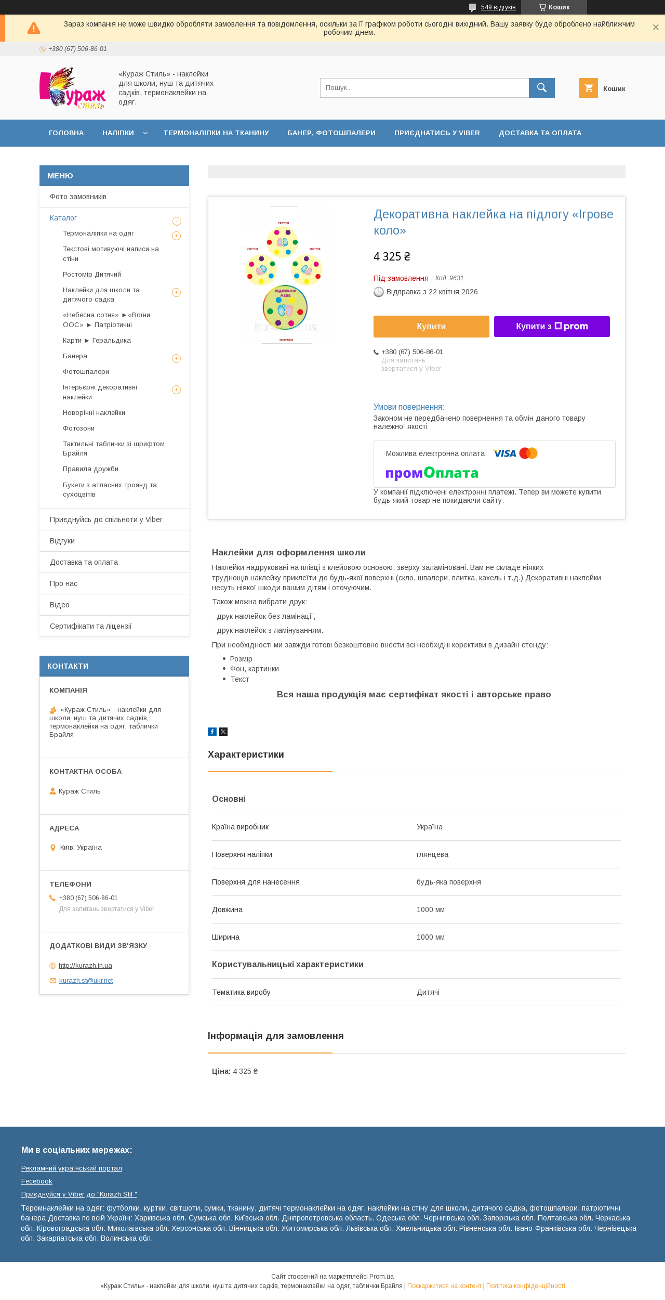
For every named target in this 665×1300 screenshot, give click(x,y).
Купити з (552, 326)
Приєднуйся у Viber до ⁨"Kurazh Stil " (79, 1194)
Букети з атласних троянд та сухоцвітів (110, 489)
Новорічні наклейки (94, 413)
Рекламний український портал (71, 1168)
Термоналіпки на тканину (216, 133)
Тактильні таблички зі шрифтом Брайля (114, 448)
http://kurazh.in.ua (85, 965)
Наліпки (118, 133)
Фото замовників (78, 196)
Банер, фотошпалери (331, 133)
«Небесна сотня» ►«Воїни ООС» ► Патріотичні (106, 319)
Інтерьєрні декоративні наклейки (100, 391)
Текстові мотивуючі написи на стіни (111, 253)
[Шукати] (542, 88)
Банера (75, 356)
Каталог (63, 218)
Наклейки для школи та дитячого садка (101, 294)
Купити (431, 326)
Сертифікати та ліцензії (91, 626)
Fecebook (36, 1181)
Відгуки (62, 541)
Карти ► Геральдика (97, 340)
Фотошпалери (86, 371)
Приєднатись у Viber (437, 133)
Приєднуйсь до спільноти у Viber (106, 519)
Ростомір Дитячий (92, 274)
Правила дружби (90, 469)
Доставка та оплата (540, 133)
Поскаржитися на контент (444, 1286)
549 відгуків (498, 7)
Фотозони (79, 428)
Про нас (63, 583)
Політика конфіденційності (525, 1286)
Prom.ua (381, 1276)
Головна (66, 133)
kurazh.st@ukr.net (86, 980)
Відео (60, 605)
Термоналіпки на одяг (98, 233)
